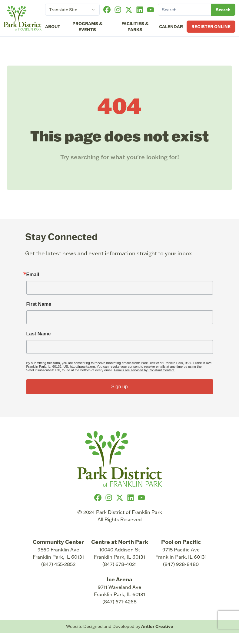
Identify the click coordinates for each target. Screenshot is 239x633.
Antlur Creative (157, 626)
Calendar (171, 26)
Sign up (119, 386)
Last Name (38, 333)
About (52, 26)
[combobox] (72, 10)
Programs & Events (87, 26)
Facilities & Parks (134, 26)
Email (32, 274)
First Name (38, 304)
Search (223, 9)
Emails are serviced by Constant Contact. (144, 370)
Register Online (211, 26)
